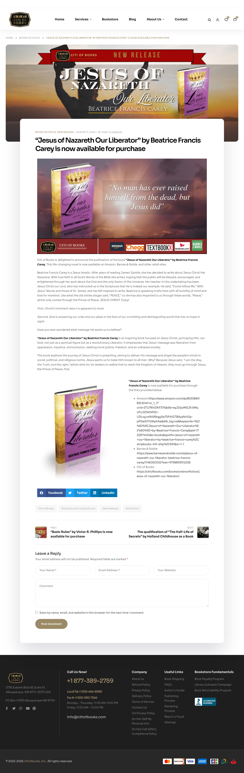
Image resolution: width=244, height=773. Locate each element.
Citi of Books (46, 508)
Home (9, 37)
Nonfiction (132, 508)
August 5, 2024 (85, 132)
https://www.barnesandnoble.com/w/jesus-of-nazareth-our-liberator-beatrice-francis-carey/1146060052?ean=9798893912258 (167, 458)
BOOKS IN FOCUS (29, 37)
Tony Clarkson (112, 132)
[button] (51, 493)
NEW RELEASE (65, 132)
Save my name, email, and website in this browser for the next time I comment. (91, 612)
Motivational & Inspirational (78, 508)
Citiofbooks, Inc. (35, 761)
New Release (110, 508)
